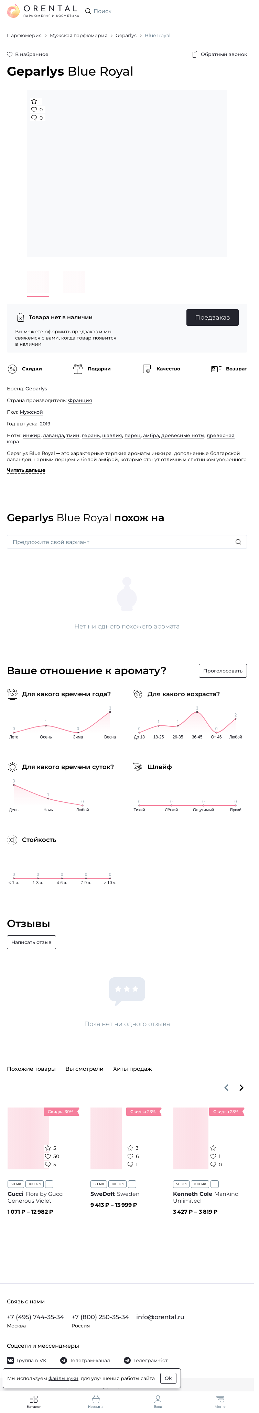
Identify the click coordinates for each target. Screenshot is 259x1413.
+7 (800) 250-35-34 (100, 1317)
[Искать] (238, 542)
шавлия (112, 435)
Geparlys (36, 389)
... (49, 1184)
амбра (151, 435)
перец (133, 435)
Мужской (31, 412)
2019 (45, 424)
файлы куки (63, 1378)
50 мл (16, 1184)
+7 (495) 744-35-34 (35, 1317)
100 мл (35, 1184)
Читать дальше (26, 470)
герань (91, 435)
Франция (80, 400)
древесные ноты (182, 435)
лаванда (53, 435)
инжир (32, 435)
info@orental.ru (160, 1317)
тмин (72, 435)
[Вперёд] (241, 1087)
